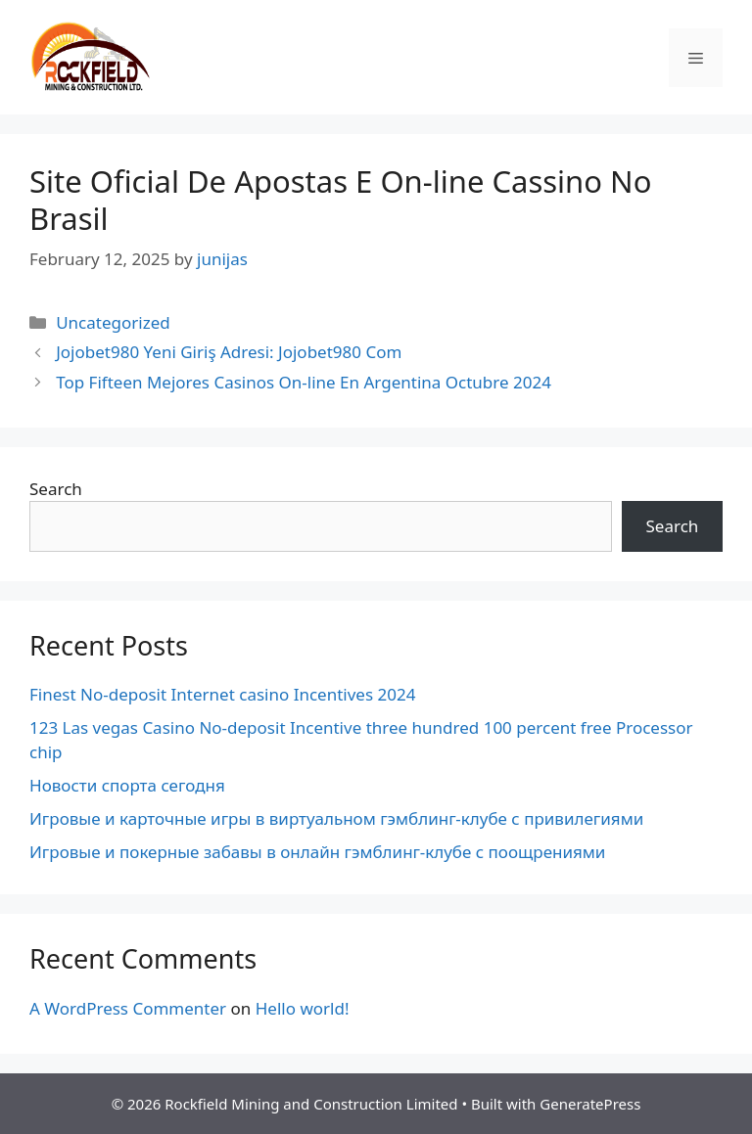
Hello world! (303, 1008)
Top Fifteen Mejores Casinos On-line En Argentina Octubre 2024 (303, 382)
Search (55, 488)
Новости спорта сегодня (127, 785)
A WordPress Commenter (127, 1008)
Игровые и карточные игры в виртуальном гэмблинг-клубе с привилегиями (336, 818)
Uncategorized (113, 322)
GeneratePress (590, 1103)
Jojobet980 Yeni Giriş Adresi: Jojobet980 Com (228, 351)
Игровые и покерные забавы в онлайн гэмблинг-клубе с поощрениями (317, 851)
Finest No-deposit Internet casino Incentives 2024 (222, 694)
